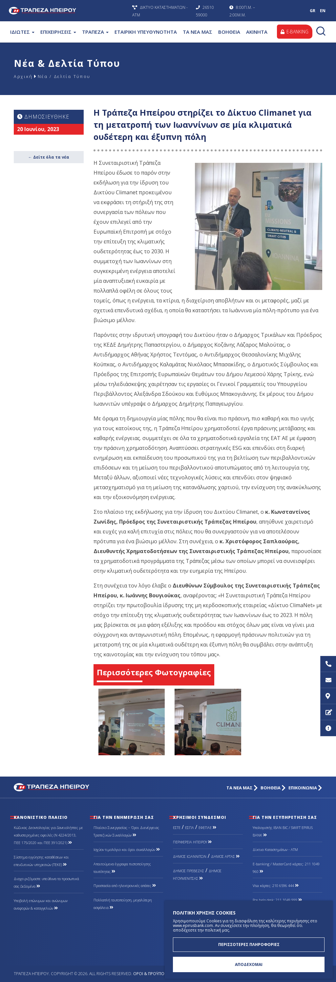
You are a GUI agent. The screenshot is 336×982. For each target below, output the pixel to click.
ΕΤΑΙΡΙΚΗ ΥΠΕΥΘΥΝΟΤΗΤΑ (146, 32)
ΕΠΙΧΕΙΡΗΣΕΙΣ (58, 32)
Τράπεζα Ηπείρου (69, 10)
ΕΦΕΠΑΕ (207, 827)
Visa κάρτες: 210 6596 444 (276, 885)
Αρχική (23, 76)
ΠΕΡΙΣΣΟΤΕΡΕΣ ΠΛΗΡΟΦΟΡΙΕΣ (249, 943)
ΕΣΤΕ (176, 827)
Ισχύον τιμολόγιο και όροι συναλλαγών (127, 849)
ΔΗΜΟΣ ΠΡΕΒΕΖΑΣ (188, 870)
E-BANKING (293, 32)
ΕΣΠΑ (189, 827)
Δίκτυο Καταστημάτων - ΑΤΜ (275, 849)
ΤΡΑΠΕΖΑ (95, 32)
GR (312, 10)
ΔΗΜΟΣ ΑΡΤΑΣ (225, 856)
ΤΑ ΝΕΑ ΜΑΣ (197, 32)
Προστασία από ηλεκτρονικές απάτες (125, 885)
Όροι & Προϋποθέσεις (155, 973)
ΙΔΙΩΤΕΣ (22, 32)
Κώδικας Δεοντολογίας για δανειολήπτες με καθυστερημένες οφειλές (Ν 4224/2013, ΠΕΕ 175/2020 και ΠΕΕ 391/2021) (48, 835)
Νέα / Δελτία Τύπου (68, 76)
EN (323, 10)
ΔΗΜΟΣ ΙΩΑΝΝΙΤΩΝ (189, 856)
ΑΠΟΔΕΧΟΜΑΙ (248, 964)
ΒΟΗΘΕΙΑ (229, 32)
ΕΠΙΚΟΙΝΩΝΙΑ (305, 788)
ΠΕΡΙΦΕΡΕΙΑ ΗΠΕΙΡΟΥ (192, 841)
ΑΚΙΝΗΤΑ (256, 32)
